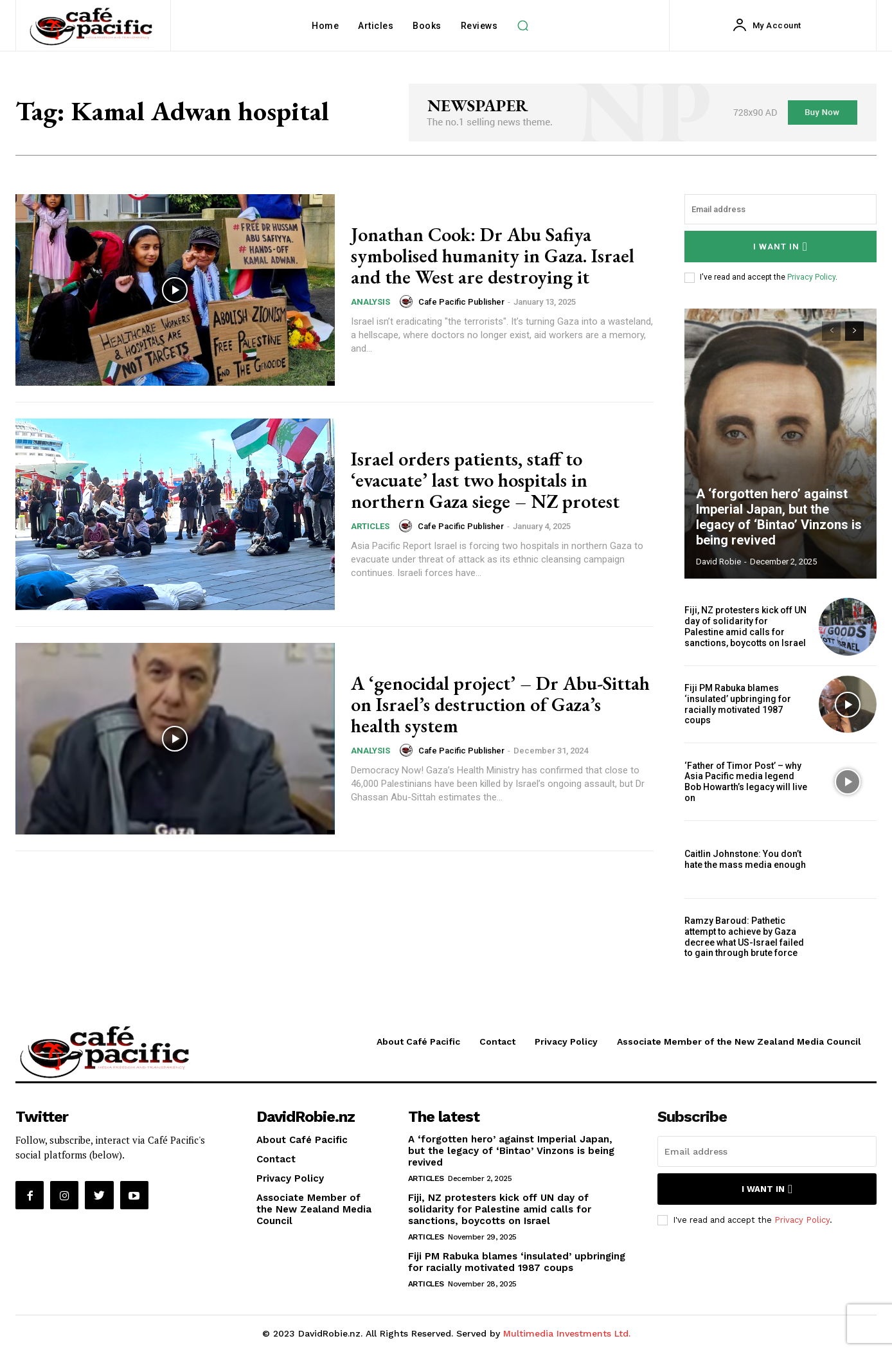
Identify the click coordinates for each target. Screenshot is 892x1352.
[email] (780, 209)
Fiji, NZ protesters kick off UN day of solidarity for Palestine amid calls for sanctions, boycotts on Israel (745, 626)
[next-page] (854, 331)
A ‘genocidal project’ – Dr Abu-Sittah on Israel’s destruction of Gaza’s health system (500, 704)
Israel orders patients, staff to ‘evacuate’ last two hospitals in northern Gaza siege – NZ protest (485, 480)
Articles (370, 526)
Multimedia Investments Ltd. (566, 1333)
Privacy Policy (811, 277)
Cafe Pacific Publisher (461, 302)
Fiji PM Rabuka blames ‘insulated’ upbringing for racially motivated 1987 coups (737, 704)
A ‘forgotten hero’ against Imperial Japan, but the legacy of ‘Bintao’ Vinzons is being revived (779, 517)
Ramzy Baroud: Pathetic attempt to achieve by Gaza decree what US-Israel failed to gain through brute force (744, 936)
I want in (780, 246)
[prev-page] (831, 331)
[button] (522, 26)
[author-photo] (408, 301)
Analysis (370, 302)
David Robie (718, 561)
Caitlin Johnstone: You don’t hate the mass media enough (745, 859)
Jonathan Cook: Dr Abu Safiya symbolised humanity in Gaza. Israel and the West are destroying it (492, 255)
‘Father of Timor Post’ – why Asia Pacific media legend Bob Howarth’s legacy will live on (745, 782)
